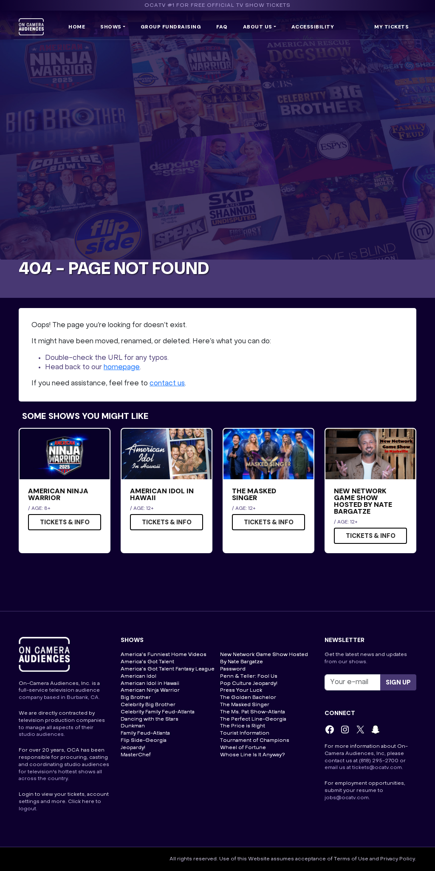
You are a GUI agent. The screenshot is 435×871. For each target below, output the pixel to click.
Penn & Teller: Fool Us (248, 676)
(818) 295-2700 (378, 761)
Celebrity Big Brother (148, 704)
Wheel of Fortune (243, 747)
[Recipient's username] (353, 682)
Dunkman (133, 726)
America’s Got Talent (147, 662)
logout (27, 809)
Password (233, 669)
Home (76, 26)
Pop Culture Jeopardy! (248, 683)
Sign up (398, 682)
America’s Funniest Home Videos (163, 654)
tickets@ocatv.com (377, 767)
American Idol (138, 676)
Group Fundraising (171, 26)
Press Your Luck (241, 690)
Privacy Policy (397, 859)
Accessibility (312, 26)
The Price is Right (242, 726)
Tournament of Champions (254, 740)
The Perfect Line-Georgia (253, 719)
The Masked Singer (244, 704)
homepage (122, 367)
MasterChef (136, 755)
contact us (167, 383)
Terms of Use (351, 859)
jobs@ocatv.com (347, 797)
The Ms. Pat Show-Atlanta (252, 712)
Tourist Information (244, 733)
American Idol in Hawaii (150, 683)
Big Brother (136, 697)
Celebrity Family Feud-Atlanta (158, 712)
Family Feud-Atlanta (145, 733)
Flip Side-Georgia (144, 740)
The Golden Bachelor (248, 697)
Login (26, 794)
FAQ (222, 26)
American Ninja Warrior (150, 690)
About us (257, 26)
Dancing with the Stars (149, 719)
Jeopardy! (133, 747)
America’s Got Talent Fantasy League (168, 669)
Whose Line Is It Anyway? (252, 755)
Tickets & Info (65, 522)
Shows (110, 26)
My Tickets (391, 26)
